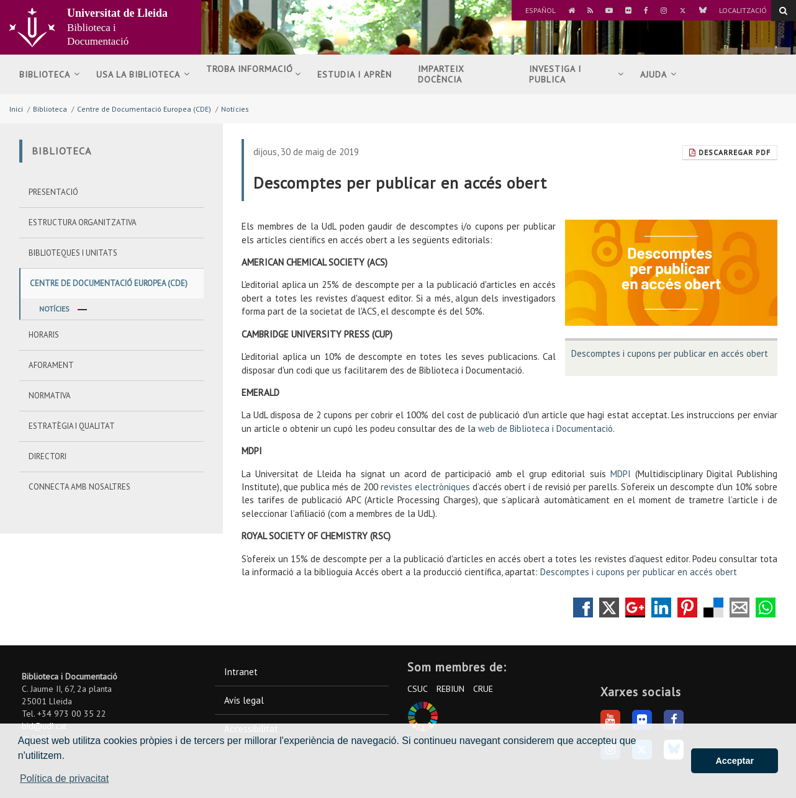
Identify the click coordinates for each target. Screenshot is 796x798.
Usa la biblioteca (143, 74)
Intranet (241, 672)
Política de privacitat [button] (64, 778)
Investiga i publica (576, 74)
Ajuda (658, 74)
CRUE (483, 688)
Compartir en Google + (635, 607)
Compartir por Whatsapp (766, 607)
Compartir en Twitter (609, 607)
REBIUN (450, 688)
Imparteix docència (441, 74)
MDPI (620, 474)
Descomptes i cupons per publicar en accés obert (669, 353)
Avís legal (244, 700)
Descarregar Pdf (730, 152)
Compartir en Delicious (713, 607)
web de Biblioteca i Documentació (544, 428)
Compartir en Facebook (583, 607)
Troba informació (253, 74)
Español (540, 10)
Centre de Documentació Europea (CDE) (144, 109)
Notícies (235, 109)
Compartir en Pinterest (687, 607)
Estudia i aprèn (357, 74)
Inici (16, 109)
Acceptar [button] (734, 761)
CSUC (417, 688)
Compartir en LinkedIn (661, 607)
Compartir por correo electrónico (739, 607)
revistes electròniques (425, 487)
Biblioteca (49, 74)
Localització (743, 10)
